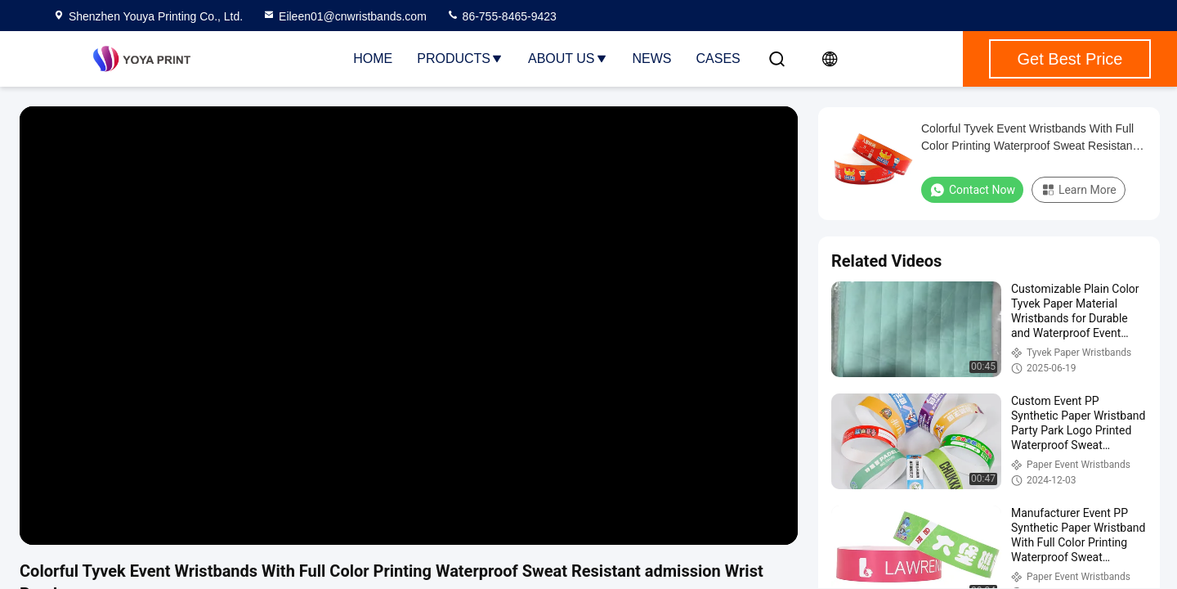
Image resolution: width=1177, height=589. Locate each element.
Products (460, 58)
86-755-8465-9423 (501, 16)
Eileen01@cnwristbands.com (344, 16)
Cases (718, 58)
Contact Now (972, 189)
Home (372, 58)
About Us (568, 58)
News (652, 58)
